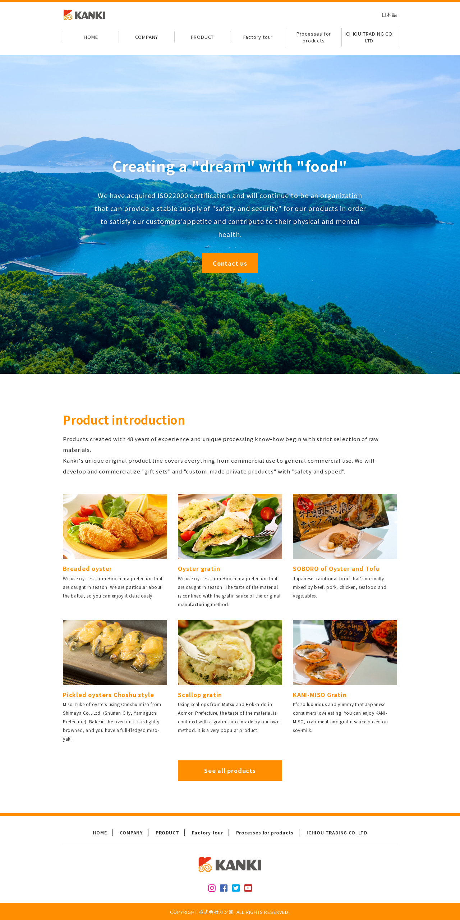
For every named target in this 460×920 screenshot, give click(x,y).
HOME (91, 36)
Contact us (230, 263)
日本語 (389, 14)
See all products (230, 770)
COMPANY (146, 36)
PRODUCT (202, 36)
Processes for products (313, 37)
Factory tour (258, 36)
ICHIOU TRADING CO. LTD (369, 37)
